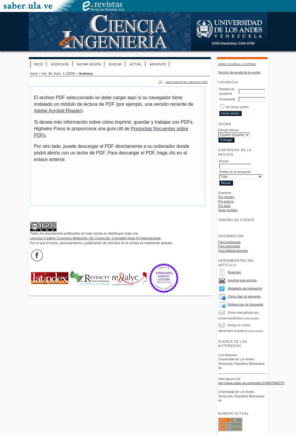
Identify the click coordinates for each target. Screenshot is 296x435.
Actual (136, 64)
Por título (224, 206)
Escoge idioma (228, 130)
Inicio (38, 64)
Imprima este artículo (242, 280)
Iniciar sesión (89, 64)
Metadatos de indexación (245, 288)
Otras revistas (227, 210)
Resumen (234, 272)
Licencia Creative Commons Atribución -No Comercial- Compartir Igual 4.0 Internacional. (95, 238)
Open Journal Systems (237, 64)
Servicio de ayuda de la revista (239, 72)
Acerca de (60, 64)
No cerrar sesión (237, 107)
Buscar (115, 64)
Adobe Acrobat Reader (57, 110)
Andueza (86, 73)
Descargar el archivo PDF (186, 82)
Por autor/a (226, 201)
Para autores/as (229, 246)
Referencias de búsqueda (245, 304)
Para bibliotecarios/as (233, 250)
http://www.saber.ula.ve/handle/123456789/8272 (251, 383)
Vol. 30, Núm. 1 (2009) (58, 73)
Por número (226, 197)
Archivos (158, 64)
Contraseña (227, 99)
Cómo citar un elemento (244, 296)
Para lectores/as (229, 242)
